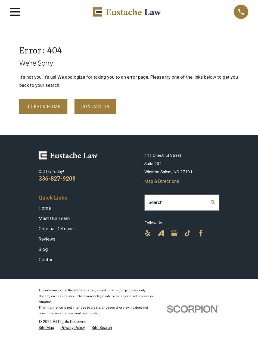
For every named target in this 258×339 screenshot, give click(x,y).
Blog (43, 249)
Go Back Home (43, 106)
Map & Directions (161, 181)
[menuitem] (46, 328)
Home (45, 208)
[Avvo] (161, 233)
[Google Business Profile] (174, 233)
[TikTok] (187, 233)
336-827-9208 (57, 178)
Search (155, 202)
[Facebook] (201, 233)
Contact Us (95, 106)
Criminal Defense (56, 228)
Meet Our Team (54, 218)
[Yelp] (147, 233)
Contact (47, 259)
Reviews (47, 239)
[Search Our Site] (213, 202)
